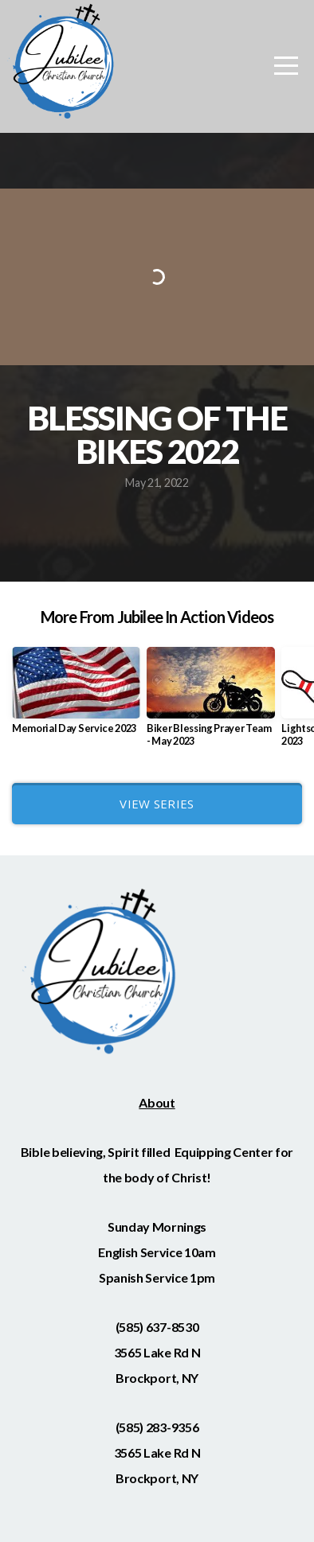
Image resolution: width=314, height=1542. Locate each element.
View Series (157, 804)
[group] (76, 697)
